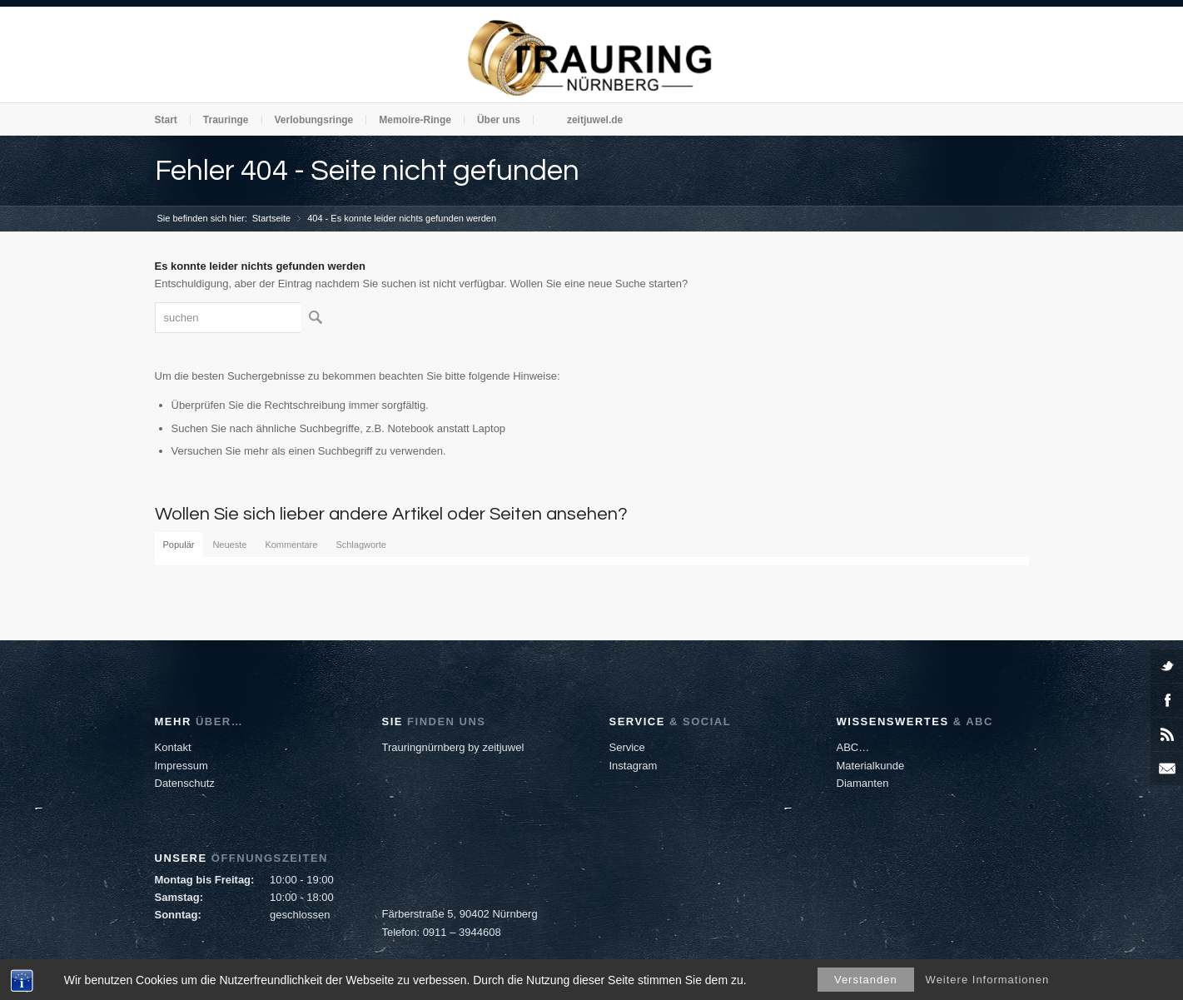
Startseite (271, 218)
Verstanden (865, 979)
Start (166, 120)
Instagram (633, 765)
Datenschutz (185, 783)
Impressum (181, 765)
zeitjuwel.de (595, 120)
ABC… (853, 747)
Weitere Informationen (988, 979)
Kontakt (173, 747)
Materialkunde (871, 765)
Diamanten (863, 783)
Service (627, 747)
